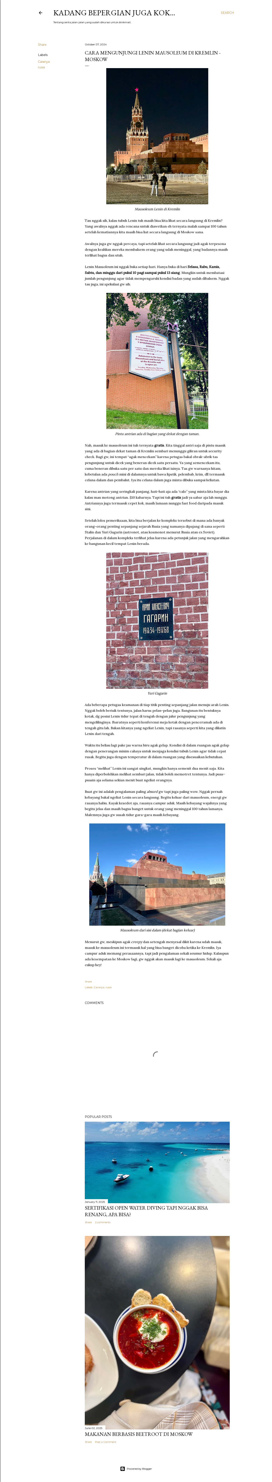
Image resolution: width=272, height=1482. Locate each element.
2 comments (102, 1222)
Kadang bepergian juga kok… (114, 13)
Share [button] (42, 45)
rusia (41, 67)
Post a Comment (105, 1441)
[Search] (227, 13)
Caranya (44, 62)
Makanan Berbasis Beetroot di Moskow (139, 1434)
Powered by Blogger (136, 1468)
